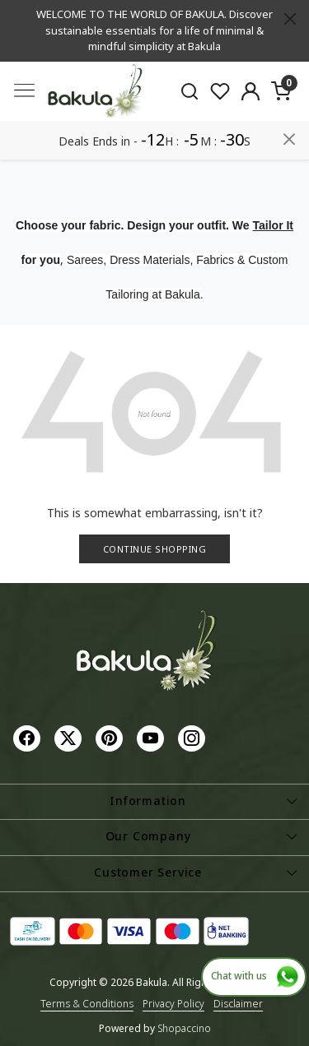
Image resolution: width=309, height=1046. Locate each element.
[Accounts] (250, 91)
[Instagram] (194, 737)
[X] (70, 737)
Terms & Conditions (86, 1004)
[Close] (290, 19)
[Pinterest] (111, 737)
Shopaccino (184, 1028)
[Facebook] (29, 737)
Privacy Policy (173, 1004)
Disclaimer (238, 1004)
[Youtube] (152, 737)
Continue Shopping (155, 549)
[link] (190, 90)
